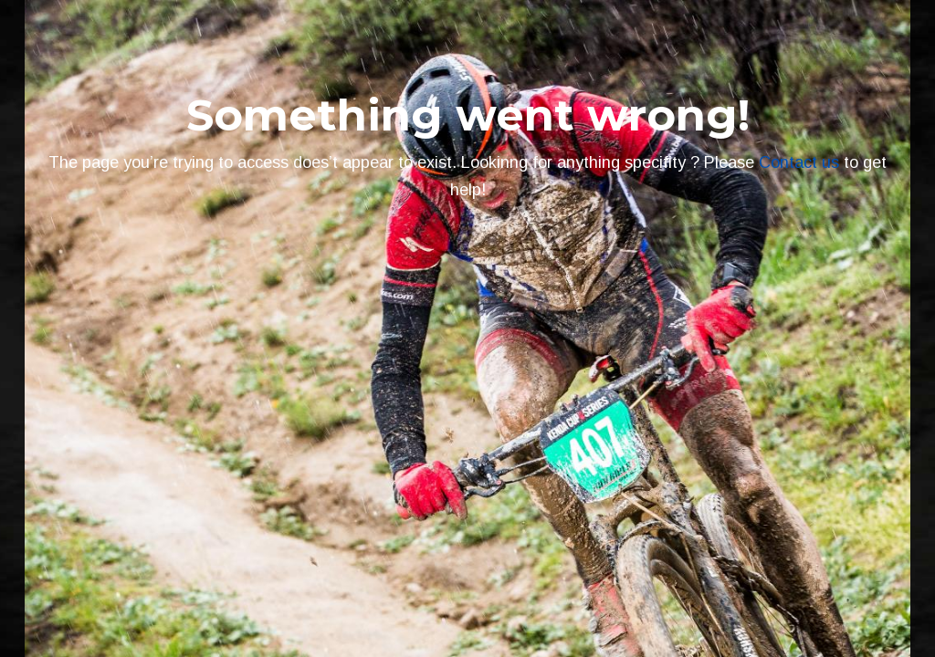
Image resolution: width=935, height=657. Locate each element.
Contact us (799, 162)
